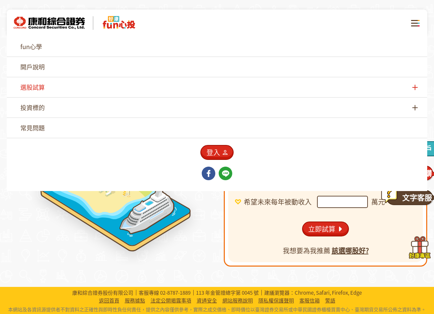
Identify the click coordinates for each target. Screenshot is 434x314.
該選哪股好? (350, 250)
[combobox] (315, 145)
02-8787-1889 (175, 292)
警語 (330, 300)
